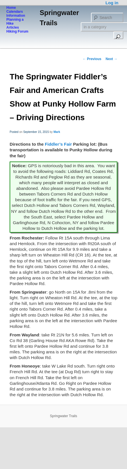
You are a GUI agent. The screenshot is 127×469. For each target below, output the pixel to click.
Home (11, 8)
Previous (91, 59)
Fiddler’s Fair (58, 144)
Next (111, 59)
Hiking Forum (17, 31)
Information (16, 16)
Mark (57, 131)
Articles (13, 27)
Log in (111, 2)
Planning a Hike (15, 22)
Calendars (15, 12)
